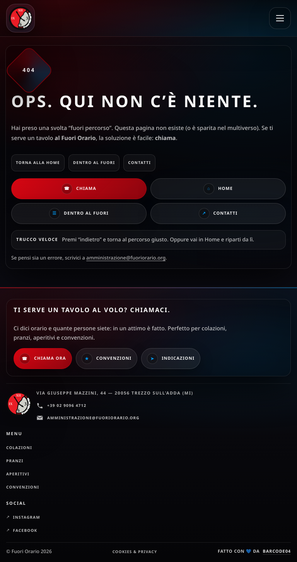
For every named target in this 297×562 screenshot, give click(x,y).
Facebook (25, 530)
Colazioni (19, 447)
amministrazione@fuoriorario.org (126, 257)
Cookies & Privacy (135, 551)
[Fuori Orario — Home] (24, 18)
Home (218, 188)
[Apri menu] (280, 18)
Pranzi (15, 460)
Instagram (26, 517)
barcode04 (277, 551)
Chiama (78, 188)
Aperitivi (17, 474)
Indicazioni (171, 358)
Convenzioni (106, 358)
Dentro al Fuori (79, 213)
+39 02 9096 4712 (61, 405)
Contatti (218, 213)
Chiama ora (42, 358)
